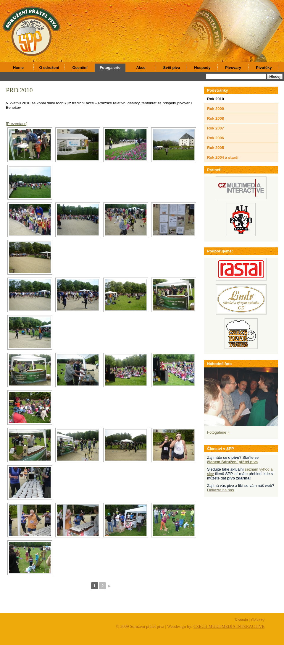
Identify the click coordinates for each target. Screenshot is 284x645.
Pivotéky (264, 67)
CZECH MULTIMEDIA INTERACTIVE (228, 626)
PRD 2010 (19, 90)
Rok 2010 (215, 99)
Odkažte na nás (220, 490)
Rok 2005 (215, 147)
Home (18, 67)
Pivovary (233, 67)
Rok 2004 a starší (222, 157)
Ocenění (79, 67)
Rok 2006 (215, 138)
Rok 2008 (215, 118)
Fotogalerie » (218, 432)
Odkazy (257, 620)
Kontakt (241, 620)
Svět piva (171, 67)
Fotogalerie (110, 67)
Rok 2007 (215, 128)
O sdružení (49, 67)
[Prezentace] (17, 123)
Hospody (202, 67)
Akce (141, 67)
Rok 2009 (215, 108)
